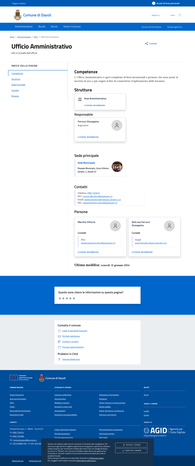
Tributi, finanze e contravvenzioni (112, 402)
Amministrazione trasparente (111, 429)
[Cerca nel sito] (180, 15)
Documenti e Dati (16, 414)
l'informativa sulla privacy (86, 460)
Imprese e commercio (107, 414)
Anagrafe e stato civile (63, 406)
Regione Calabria (18, 3)
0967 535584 (18, 436)
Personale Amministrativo (20, 410)
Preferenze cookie (96, 458)
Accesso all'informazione (151, 26)
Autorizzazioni (59, 410)
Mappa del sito (17, 460)
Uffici (36, 36)
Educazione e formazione (109, 394)
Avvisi (146, 394)
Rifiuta (131, 445)
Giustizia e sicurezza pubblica (65, 414)
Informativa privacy (107, 433)
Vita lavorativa (60, 398)
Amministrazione (24, 36)
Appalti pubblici (105, 406)
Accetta (131, 451)
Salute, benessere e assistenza (111, 410)
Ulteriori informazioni (94, 105)
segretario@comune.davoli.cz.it (151, 243)
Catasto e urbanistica (62, 394)
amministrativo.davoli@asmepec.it (100, 202)
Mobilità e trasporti (61, 402)
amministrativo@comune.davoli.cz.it (102, 199)
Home (12, 36)
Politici (12, 406)
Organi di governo (17, 394)
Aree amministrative (18, 398)
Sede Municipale (86, 163)
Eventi (146, 415)
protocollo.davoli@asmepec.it (97, 196)
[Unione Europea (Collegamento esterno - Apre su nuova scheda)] (22, 378)
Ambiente (103, 398)
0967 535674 (93, 193)
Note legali (103, 437)
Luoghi (146, 411)
